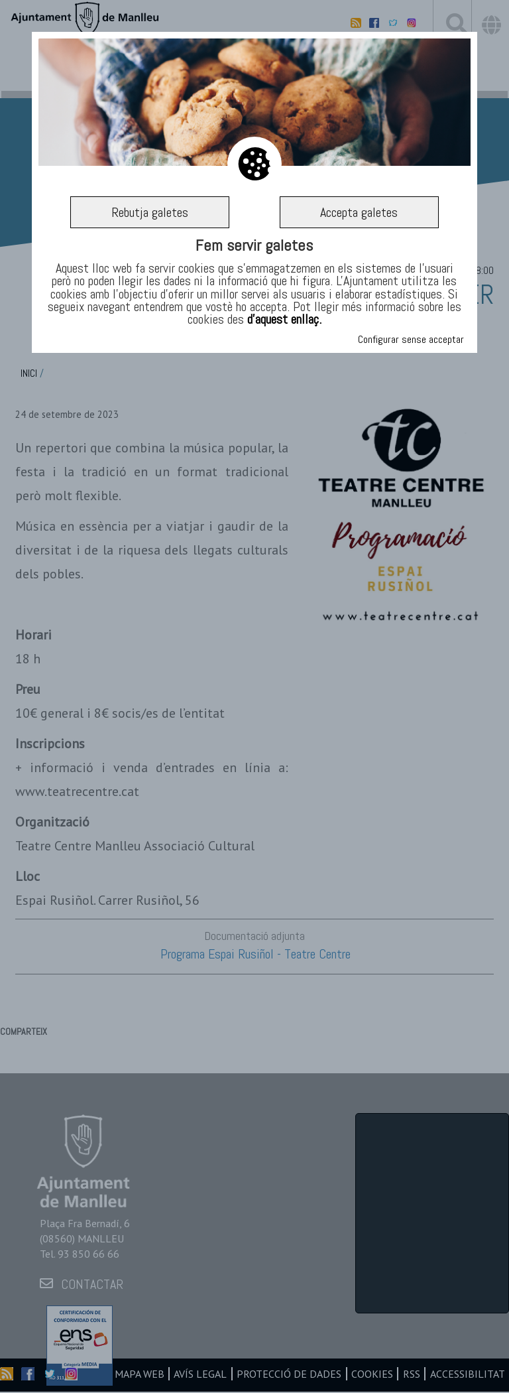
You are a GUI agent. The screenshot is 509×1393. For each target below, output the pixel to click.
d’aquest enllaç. (284, 319)
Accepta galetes (359, 212)
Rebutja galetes (149, 212)
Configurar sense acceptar (411, 339)
